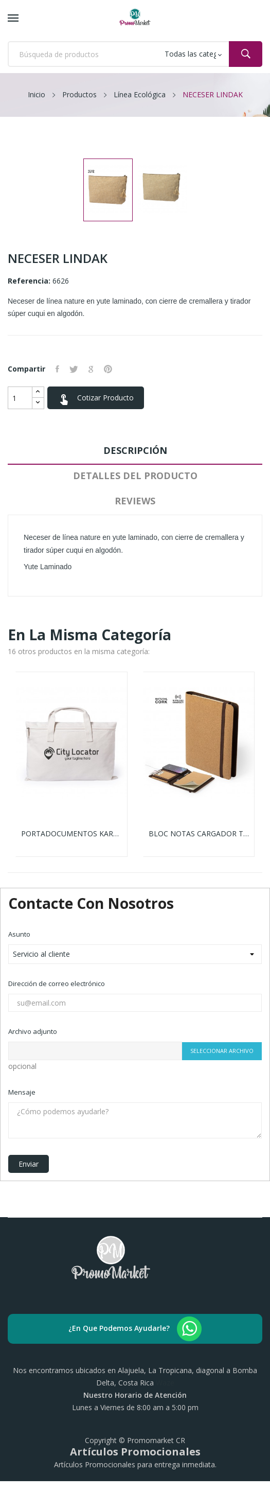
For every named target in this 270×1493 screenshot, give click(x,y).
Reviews (135, 501)
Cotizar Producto (96, 399)
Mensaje (21, 1092)
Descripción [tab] (135, 450)
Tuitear (73, 369)
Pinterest (108, 369)
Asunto (19, 934)
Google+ (91, 369)
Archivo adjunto (32, 1031)
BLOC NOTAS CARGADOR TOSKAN (199, 833)
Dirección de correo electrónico (56, 983)
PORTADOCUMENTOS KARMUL (71, 833)
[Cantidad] (20, 398)
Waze (165, 1382)
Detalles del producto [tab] (135, 475)
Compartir (57, 369)
